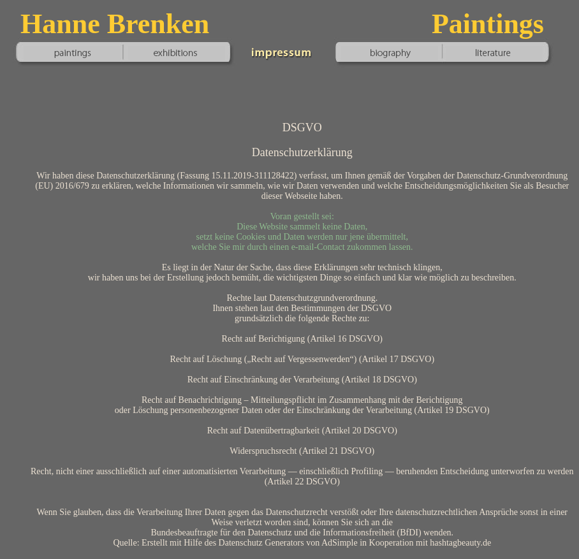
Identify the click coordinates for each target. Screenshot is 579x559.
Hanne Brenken (114, 24)
